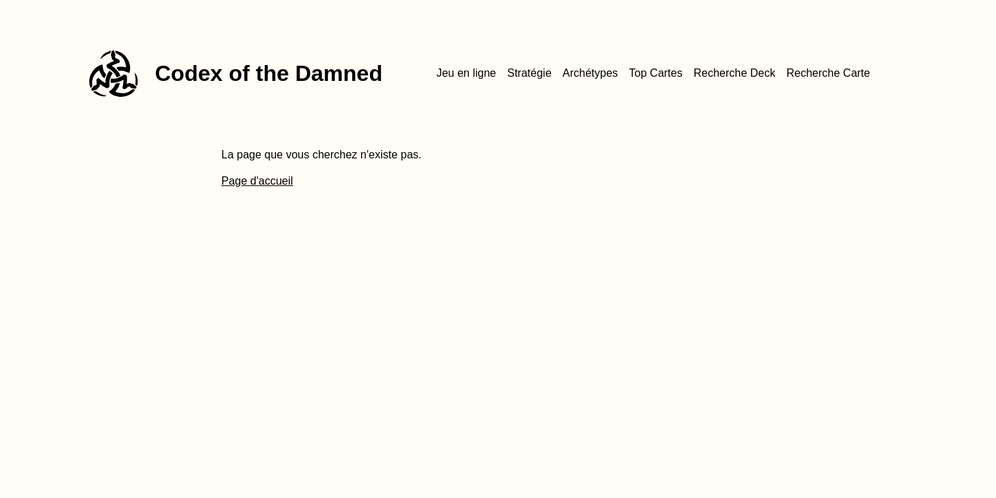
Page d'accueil (257, 181)
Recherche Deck (734, 73)
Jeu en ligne (466, 73)
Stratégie (529, 73)
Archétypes (590, 73)
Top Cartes (655, 73)
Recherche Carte (828, 73)
